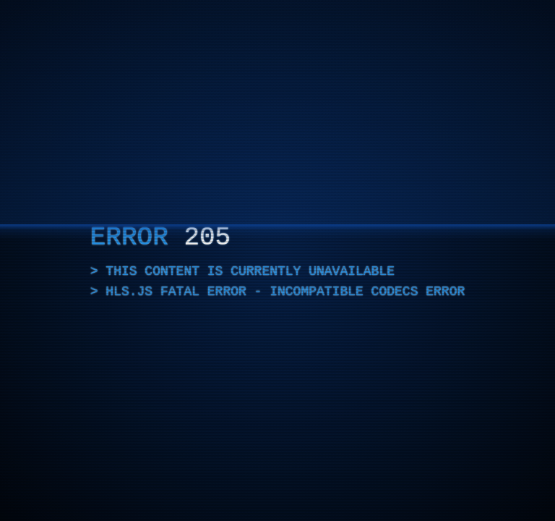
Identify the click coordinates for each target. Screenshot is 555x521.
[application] (277, 260)
